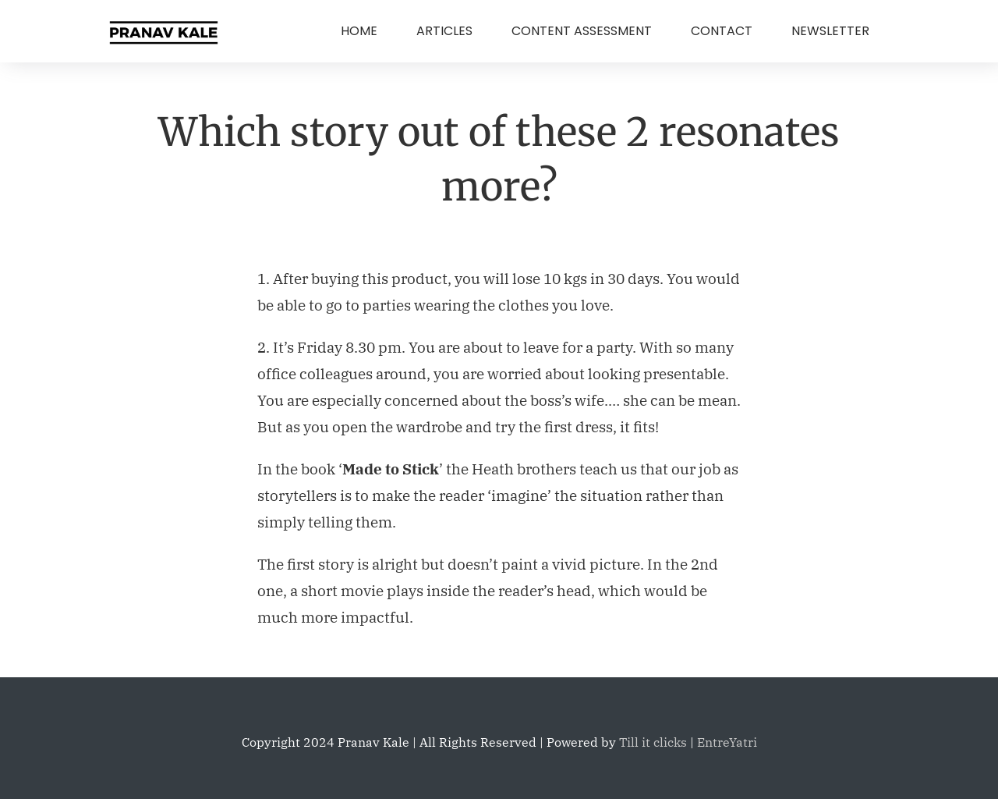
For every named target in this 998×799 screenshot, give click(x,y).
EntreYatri (727, 742)
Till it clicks (653, 742)
